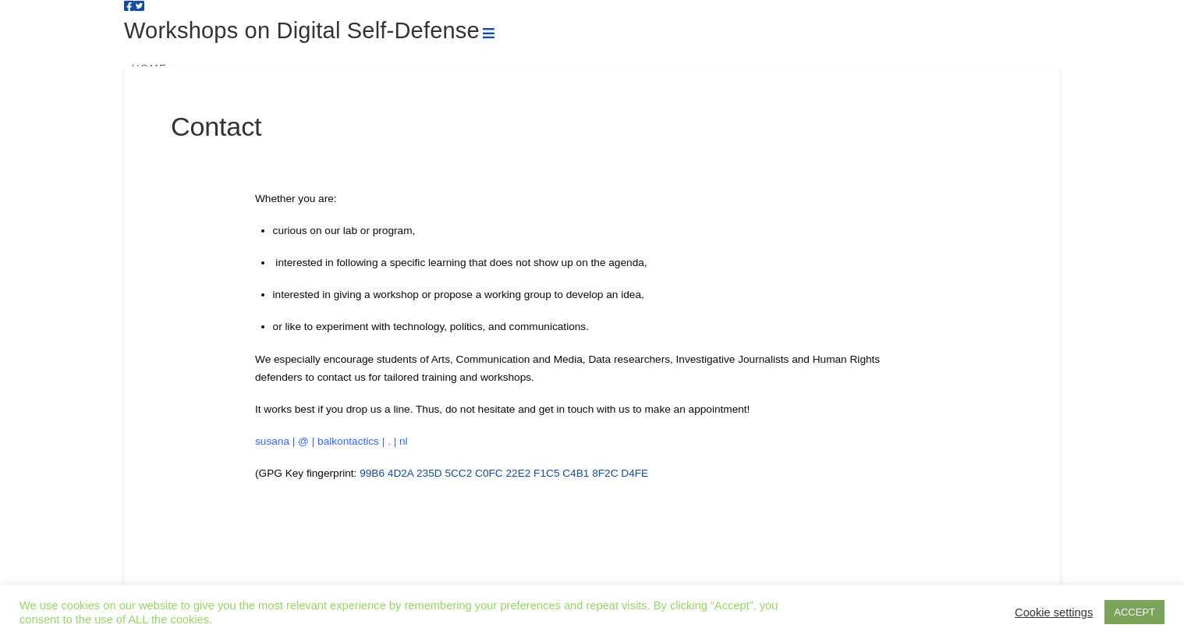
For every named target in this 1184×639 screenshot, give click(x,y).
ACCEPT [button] (1134, 612)
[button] (489, 34)
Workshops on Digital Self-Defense (302, 30)
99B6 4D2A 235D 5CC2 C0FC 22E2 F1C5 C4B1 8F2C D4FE (504, 473)
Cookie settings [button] (1054, 612)
